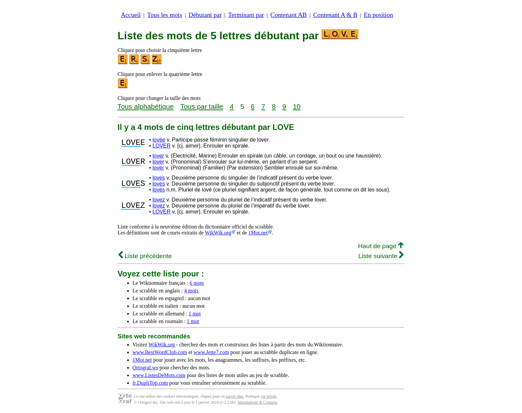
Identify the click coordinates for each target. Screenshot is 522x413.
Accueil (131, 14)
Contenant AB (288, 14)
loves (158, 178)
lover (158, 156)
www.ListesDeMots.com (158, 375)
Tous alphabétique (146, 106)
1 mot (194, 313)
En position (378, 14)
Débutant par (205, 14)
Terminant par (246, 14)
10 (297, 106)
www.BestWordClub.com (159, 352)
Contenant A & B (335, 14)
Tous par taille (201, 106)
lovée (158, 140)
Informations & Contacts (257, 402)
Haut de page (380, 245)
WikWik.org (218, 232)
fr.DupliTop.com (150, 383)
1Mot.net (258, 232)
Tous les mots (164, 14)
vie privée (269, 396)
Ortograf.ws (145, 367)
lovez (158, 200)
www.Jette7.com (211, 352)
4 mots (191, 290)
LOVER (161, 146)
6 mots (196, 283)
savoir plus (234, 396)
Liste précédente (145, 255)
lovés (158, 190)
